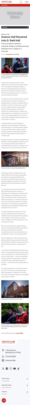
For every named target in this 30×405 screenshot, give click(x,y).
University (16, 54)
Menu (26, 1)
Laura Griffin (19, 333)
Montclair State (6, 385)
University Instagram (11, 368)
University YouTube (14, 368)
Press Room (4, 5)
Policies (4, 391)
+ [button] (27, 379)
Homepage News (10, 54)
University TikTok (18, 368)
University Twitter (3, 368)
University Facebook (7, 368)
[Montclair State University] (6, 2)
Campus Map (9, 360)
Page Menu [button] (4, 27)
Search (21, 1)
